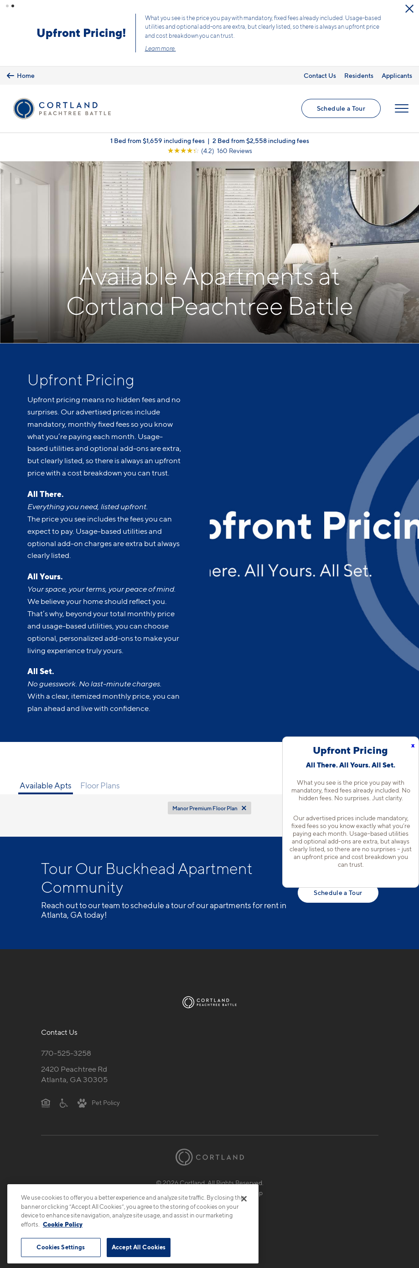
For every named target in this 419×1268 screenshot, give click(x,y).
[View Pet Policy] (99, 1102)
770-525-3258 (66, 1052)
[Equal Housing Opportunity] (46, 1102)
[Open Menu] (402, 108)
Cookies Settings (60, 1247)
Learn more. (162, 48)
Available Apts (46, 785)
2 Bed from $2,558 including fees (260, 140)
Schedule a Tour (341, 108)
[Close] (244, 1199)
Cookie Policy (63, 1224)
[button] (7, 6)
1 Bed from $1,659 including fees (157, 140)
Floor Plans (100, 785)
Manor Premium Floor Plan (205, 808)
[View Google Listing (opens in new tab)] (209, 150)
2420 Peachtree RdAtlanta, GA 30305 (74, 1074)
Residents (358, 75)
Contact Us (320, 75)
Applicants (397, 75)
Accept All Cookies (139, 1247)
